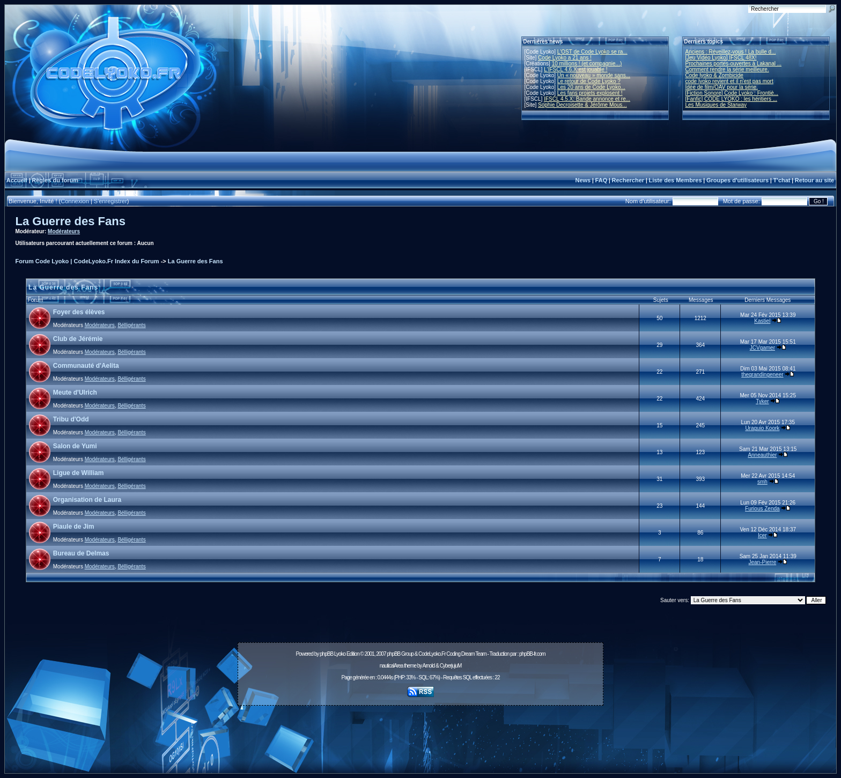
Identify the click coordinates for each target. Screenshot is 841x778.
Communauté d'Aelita (86, 365)
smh (762, 482)
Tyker (762, 401)
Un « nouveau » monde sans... (593, 75)
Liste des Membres (675, 180)
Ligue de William (78, 473)
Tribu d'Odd (71, 419)
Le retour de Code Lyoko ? (589, 81)
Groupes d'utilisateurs (737, 180)
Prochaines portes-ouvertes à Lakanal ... (733, 63)
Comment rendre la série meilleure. (727, 69)
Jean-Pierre (763, 562)
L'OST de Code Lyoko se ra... (592, 52)
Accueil (16, 180)
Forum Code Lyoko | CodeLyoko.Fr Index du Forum (87, 261)
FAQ (601, 180)
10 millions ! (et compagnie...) (587, 63)
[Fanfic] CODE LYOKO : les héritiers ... (731, 99)
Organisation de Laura (87, 499)
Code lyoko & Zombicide (714, 75)
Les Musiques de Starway (716, 105)
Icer (762, 535)
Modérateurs (64, 231)
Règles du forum (55, 180)
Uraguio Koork (762, 428)
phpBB (326, 654)
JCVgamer (762, 348)
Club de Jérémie (78, 339)
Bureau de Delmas (81, 553)
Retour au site (814, 180)
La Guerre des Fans (71, 221)
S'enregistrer (110, 201)
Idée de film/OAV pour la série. (721, 87)
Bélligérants (131, 325)
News (583, 180)
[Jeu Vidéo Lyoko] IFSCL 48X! (721, 58)
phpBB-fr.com (532, 654)
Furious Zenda (762, 509)
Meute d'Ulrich (75, 392)
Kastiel (762, 321)
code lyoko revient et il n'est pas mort (729, 81)
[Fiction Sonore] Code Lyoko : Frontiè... (732, 93)
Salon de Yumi (75, 446)
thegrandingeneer (762, 374)
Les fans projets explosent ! (590, 93)
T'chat (782, 180)
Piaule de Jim (73, 526)
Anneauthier (762, 455)
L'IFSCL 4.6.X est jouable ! (575, 69)
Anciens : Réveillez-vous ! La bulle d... (730, 52)
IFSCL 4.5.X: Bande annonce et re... (587, 99)
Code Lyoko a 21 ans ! (565, 58)
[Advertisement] (420, 733)
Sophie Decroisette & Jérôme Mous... (582, 105)
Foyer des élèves (79, 312)
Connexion (75, 201)
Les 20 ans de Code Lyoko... (591, 87)
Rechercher (628, 180)
